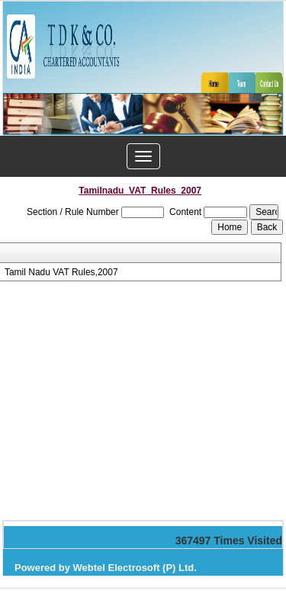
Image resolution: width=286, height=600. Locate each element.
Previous (36, 129)
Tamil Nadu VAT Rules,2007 (61, 272)
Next (246, 129)
